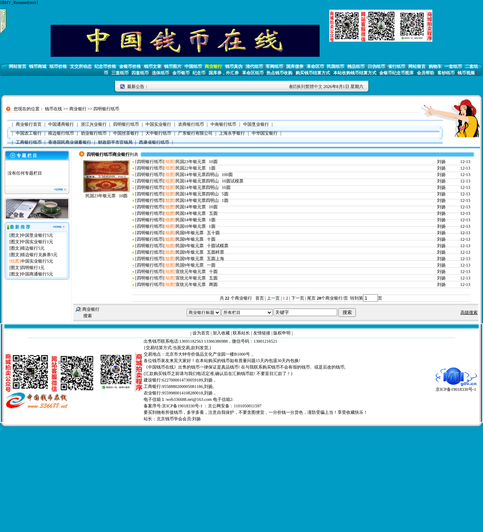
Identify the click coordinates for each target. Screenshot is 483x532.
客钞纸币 (446, 72)
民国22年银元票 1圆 (195, 168)
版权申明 (282, 333)
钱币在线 (53, 108)
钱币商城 (37, 66)
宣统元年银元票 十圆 (197, 271)
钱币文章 (152, 66)
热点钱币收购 (279, 72)
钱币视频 (466, 72)
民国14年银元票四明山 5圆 (202, 193)
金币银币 (181, 72)
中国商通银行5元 (37, 274)
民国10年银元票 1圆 (195, 226)
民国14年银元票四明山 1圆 (202, 200)
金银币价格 (130, 66)
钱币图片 (172, 66)
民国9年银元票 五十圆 (198, 232)
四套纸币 (140, 72)
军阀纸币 (274, 66)
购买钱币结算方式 (313, 72)
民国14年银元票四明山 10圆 (203, 187)
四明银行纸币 (106, 108)
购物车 (435, 66)
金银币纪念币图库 (396, 72)
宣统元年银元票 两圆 (197, 284)
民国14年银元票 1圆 (195, 219)
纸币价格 (58, 66)
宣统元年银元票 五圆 (197, 278)
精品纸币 (355, 66)
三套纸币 (120, 72)
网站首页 (17, 66)
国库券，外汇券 (224, 72)
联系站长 (241, 333)
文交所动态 (81, 66)
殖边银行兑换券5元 (39, 254)
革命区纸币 (253, 72)
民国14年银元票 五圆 (197, 213)
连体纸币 (160, 72)
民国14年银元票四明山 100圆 (204, 174)
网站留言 (417, 66)
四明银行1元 (33, 267)
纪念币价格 (105, 66)
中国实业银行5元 (37, 261)
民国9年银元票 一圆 (195, 265)
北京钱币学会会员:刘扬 (179, 418)
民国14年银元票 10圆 (197, 206)
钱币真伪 (233, 66)
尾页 (311, 298)
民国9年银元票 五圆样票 (200, 252)
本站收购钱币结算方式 (354, 72)
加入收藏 (221, 333)
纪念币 (198, 72)
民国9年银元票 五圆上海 (200, 258)
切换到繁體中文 (307, 86)
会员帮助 (425, 72)
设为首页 (201, 333)
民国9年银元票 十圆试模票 (202, 245)
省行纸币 (396, 66)
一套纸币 (453, 66)
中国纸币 (193, 66)
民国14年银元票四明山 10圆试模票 (209, 181)
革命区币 (315, 66)
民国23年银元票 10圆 (106, 195)
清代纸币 (254, 66)
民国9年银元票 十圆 (195, 239)
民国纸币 (335, 66)
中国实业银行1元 (37, 241)
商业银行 (213, 66)
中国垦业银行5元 (37, 235)
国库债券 (294, 66)
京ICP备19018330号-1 (456, 387)
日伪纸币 (376, 66)
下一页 (297, 298)
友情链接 (261, 333)
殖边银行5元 (33, 248)
